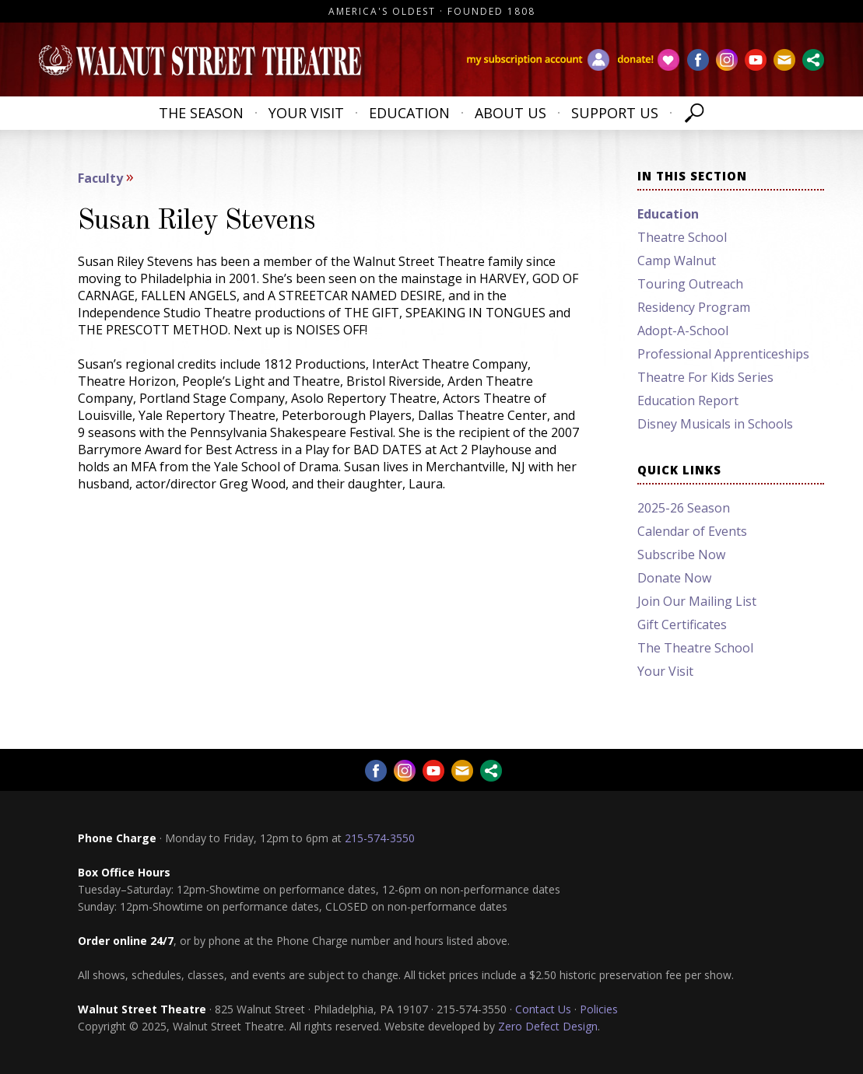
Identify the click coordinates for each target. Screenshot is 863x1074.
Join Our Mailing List (696, 601)
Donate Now (674, 577)
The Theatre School (695, 647)
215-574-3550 (380, 838)
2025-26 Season (683, 507)
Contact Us (543, 1009)
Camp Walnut (676, 260)
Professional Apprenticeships (723, 353)
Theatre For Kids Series (705, 377)
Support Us (614, 112)
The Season (201, 112)
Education (409, 112)
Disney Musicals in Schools (715, 423)
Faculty (100, 178)
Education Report (687, 400)
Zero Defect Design (548, 1026)
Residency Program (693, 307)
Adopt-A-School (682, 330)
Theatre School (682, 237)
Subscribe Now (681, 554)
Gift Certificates (682, 624)
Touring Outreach (690, 283)
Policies (599, 1009)
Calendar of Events (692, 531)
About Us (510, 112)
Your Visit (306, 112)
